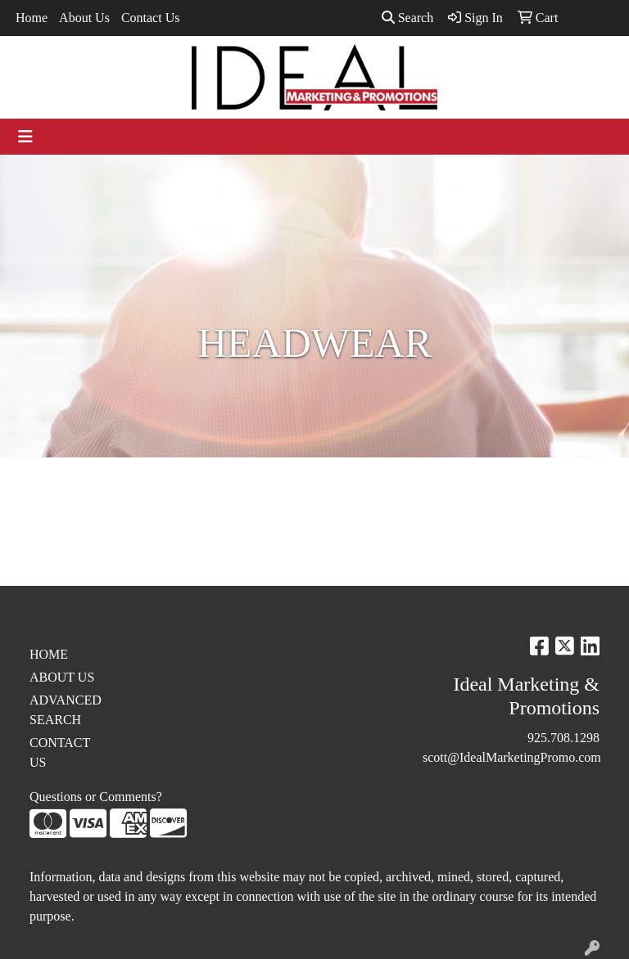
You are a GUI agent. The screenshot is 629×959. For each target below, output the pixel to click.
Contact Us (150, 18)
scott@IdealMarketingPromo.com (512, 757)
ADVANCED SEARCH (65, 710)
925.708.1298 (563, 738)
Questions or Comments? (95, 797)
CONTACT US (59, 752)
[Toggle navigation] (25, 136)
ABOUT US (61, 677)
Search (408, 18)
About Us (84, 18)
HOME (48, 654)
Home (32, 18)
